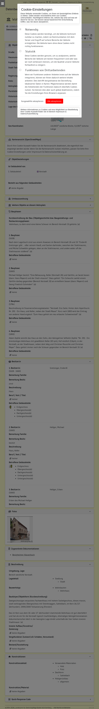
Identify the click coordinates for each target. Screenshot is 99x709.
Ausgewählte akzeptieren (32, 101)
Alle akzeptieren (54, 101)
